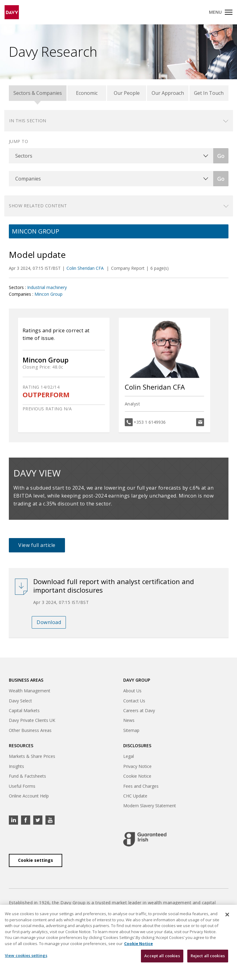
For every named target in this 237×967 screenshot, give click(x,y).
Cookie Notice (137, 776)
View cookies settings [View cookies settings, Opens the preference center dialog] (26, 955)
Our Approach (168, 93)
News (129, 720)
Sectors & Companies (37, 93)
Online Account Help (29, 796)
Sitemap (131, 730)
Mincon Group (48, 294)
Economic (87, 93)
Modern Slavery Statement (149, 805)
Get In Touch (209, 93)
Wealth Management (29, 691)
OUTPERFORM (46, 394)
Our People (127, 93)
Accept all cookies (162, 956)
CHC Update (135, 796)
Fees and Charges (141, 786)
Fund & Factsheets (27, 776)
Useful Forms (22, 786)
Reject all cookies (208, 956)
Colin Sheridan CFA (85, 268)
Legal (128, 756)
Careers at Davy (139, 710)
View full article (37, 545)
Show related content (38, 206)
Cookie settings (35, 860)
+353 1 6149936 (150, 422)
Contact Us (134, 701)
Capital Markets (24, 710)
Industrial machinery (47, 287)
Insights (16, 766)
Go (220, 155)
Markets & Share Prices (32, 756)
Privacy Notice (137, 766)
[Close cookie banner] (227, 915)
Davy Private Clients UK (32, 720)
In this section (27, 120)
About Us (132, 691)
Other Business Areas (30, 730)
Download (49, 622)
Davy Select (20, 701)
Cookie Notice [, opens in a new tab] (138, 943)
